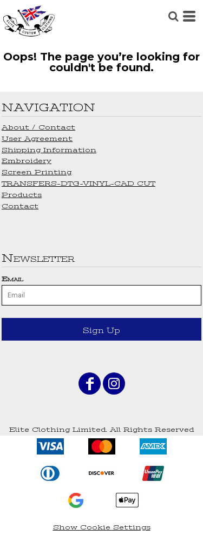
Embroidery (26, 161)
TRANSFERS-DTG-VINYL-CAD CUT (78, 183)
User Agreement (37, 138)
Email (12, 279)
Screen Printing (36, 172)
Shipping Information (49, 150)
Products (22, 195)
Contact (20, 206)
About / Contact (38, 127)
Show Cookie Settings (101, 527)
